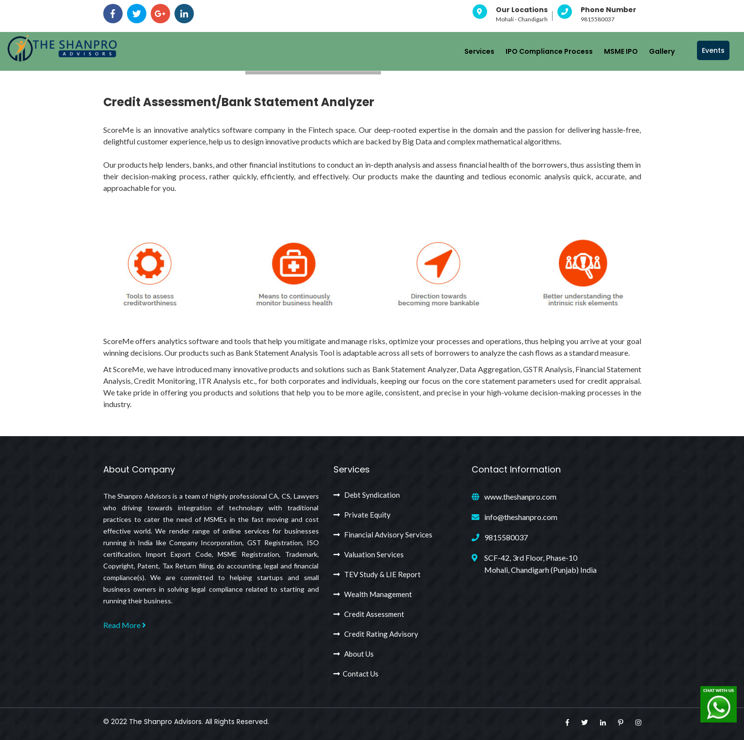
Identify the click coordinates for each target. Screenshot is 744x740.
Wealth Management (372, 594)
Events (713, 50)
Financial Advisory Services (382, 534)
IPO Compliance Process (549, 51)
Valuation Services (368, 554)
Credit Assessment (368, 614)
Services (479, 51)
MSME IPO (621, 51)
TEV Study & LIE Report (377, 574)
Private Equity (362, 514)
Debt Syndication (366, 494)
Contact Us (356, 673)
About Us (353, 653)
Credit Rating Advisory (375, 634)
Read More (124, 625)
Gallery (662, 51)
